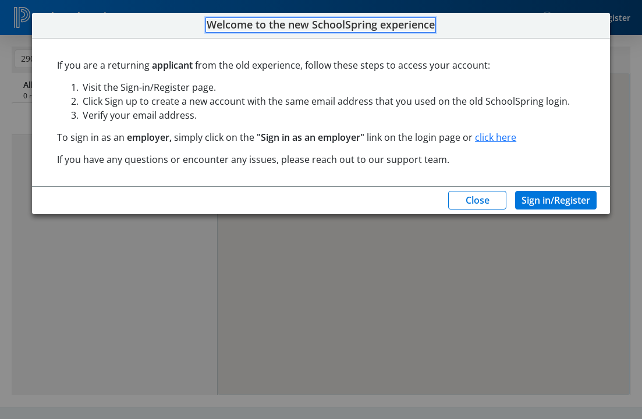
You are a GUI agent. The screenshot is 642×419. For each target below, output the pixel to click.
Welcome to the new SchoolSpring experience (321, 25)
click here (495, 137)
